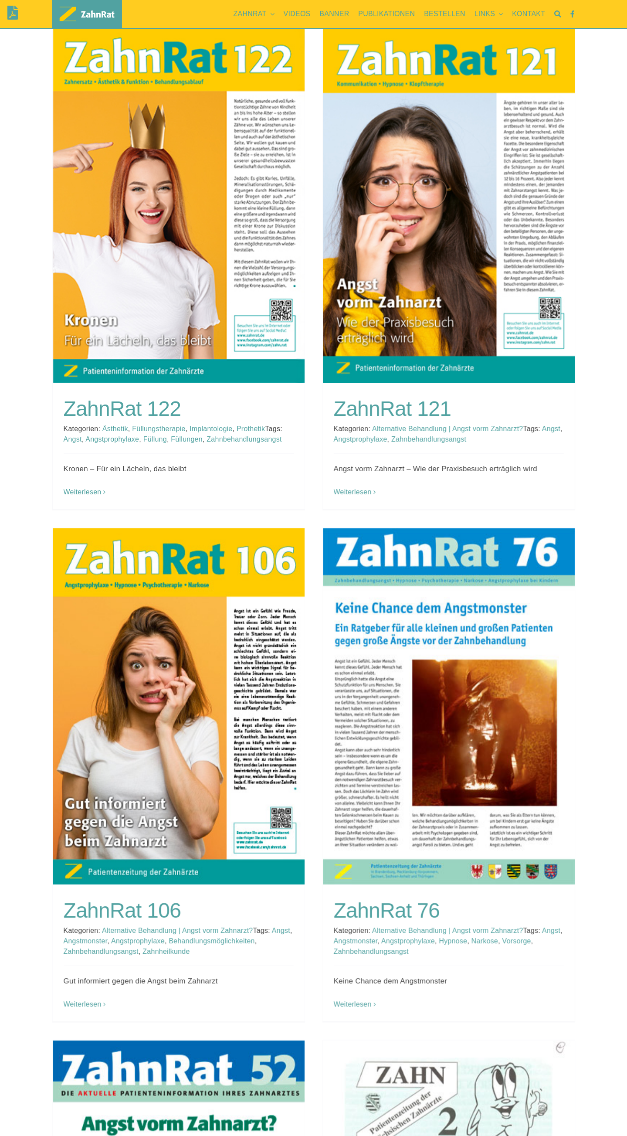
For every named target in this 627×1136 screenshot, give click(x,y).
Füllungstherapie (158, 428)
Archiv (470, 1111)
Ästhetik (115, 428)
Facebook (476, 1123)
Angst (73, 439)
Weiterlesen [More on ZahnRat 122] (83, 492)
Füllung (155, 439)
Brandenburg (74, 1111)
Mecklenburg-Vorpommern (97, 1123)
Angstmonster (213, 762)
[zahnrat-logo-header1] (87, 7)
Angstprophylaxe (112, 439)
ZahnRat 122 (122, 408)
